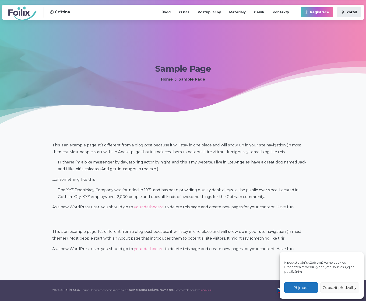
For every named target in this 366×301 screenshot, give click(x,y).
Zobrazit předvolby (339, 287)
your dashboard (149, 207)
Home (166, 79)
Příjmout (301, 287)
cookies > (207, 290)
